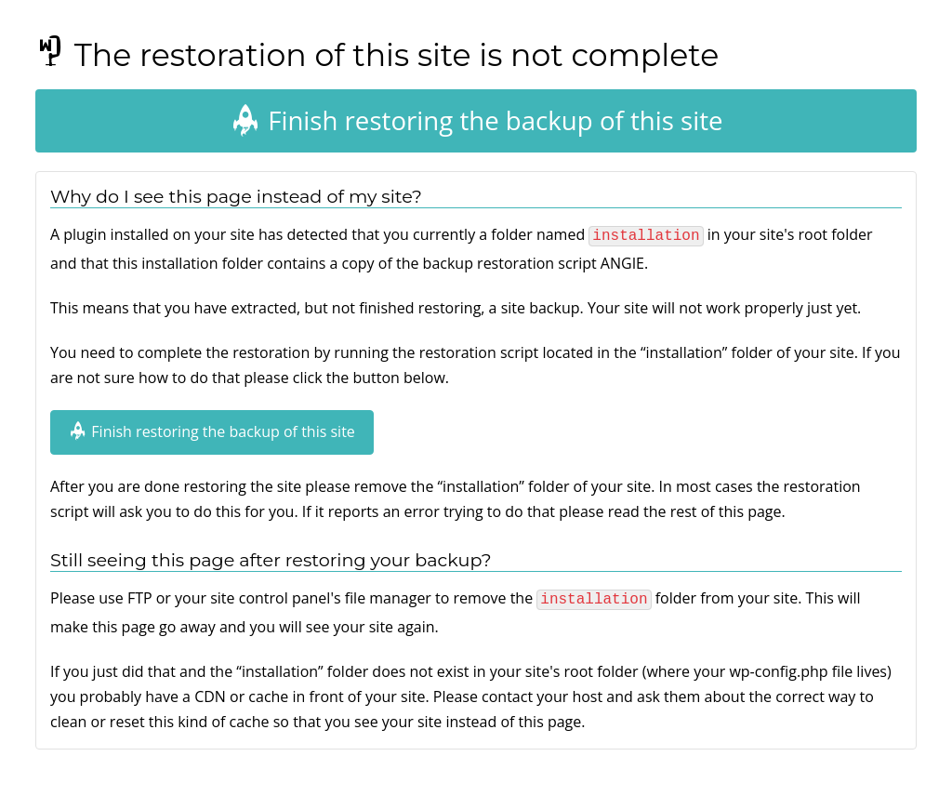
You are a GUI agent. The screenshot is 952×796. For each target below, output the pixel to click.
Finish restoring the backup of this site (475, 120)
